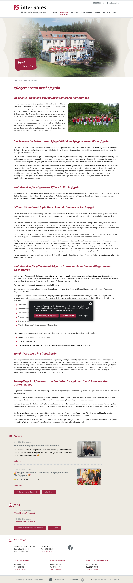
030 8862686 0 (98, 3)
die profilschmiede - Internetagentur (106, 579)
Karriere (106, 12)
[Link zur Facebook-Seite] (70, 547)
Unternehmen (86, 12)
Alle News (48, 492)
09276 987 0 (48, 546)
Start (55, 12)
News (97, 12)
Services (74, 12)
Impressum (73, 579)
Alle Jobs (55, 528)
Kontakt (116, 12)
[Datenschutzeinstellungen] (82, 579)
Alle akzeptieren (68, 316)
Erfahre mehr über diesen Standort (30, 528)
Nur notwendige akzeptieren (46, 316)
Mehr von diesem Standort (27, 492)
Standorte (64, 12)
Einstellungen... (83, 316)
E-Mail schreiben (113, 3)
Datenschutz (60, 579)
